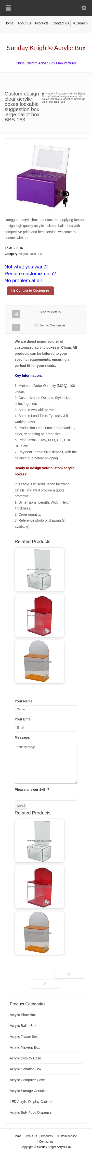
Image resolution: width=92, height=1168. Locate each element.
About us (24, 23)
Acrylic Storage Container (29, 1091)
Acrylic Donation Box (25, 1069)
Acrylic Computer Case (27, 1080)
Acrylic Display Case (25, 1058)
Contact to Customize (32, 290)
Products (42, 23)
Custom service (67, 1136)
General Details (36, 314)
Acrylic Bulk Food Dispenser (31, 1112)
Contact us (61, 23)
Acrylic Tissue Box (24, 1036)
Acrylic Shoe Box (23, 1015)
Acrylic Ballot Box (30, 254)
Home (8, 23)
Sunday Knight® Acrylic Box (46, 48)
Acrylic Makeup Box (25, 1047)
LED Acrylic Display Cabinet (31, 1102)
